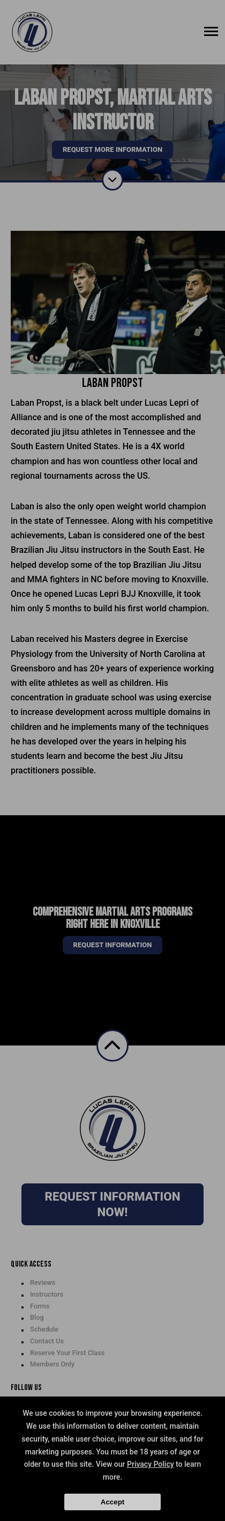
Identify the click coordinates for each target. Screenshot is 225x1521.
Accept (112, 1502)
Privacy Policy (150, 1464)
